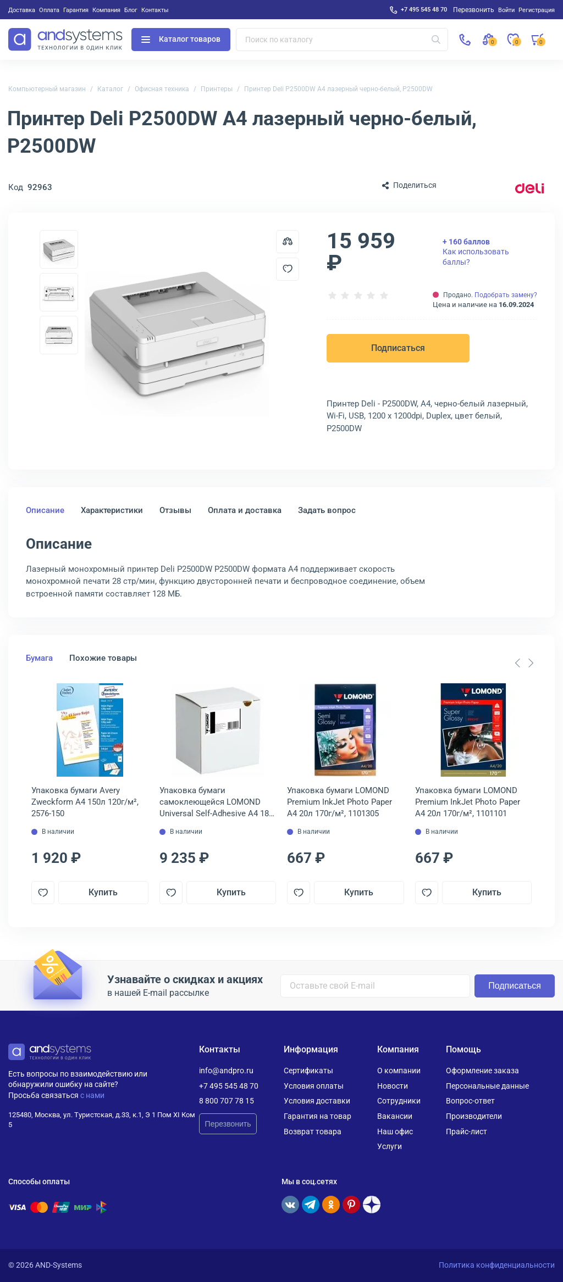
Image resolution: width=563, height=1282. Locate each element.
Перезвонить (228, 1123)
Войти (506, 10)
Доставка (21, 10)
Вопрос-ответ (470, 1100)
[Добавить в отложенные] (287, 269)
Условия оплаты (314, 1086)
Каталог (110, 89)
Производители (474, 1116)
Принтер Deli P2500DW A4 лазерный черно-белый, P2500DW (338, 89)
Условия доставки (317, 1100)
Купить (103, 892)
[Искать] (436, 39)
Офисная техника (162, 89)
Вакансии (394, 1116)
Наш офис (395, 1131)
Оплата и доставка (245, 510)
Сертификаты (308, 1070)
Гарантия (76, 10)
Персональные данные (487, 1086)
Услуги (389, 1146)
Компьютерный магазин (47, 89)
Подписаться (398, 348)
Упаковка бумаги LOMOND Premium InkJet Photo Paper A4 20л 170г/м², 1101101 (467, 801)
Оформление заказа (482, 1070)
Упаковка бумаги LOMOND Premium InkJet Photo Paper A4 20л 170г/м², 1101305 (339, 801)
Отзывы (175, 510)
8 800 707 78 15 (226, 1100)
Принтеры (217, 89)
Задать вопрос (327, 510)
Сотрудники (399, 1100)
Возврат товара (312, 1131)
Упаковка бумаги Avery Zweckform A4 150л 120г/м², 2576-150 (85, 801)
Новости (392, 1086)
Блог (130, 10)
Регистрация (536, 10)
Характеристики (112, 510)
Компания (106, 10)
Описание (45, 510)
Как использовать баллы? (476, 251)
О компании (399, 1070)
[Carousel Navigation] (524, 663)
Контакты (155, 10)
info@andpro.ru (226, 1070)
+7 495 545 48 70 (424, 9)
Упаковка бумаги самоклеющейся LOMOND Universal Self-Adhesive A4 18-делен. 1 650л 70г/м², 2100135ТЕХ (215, 802)
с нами (92, 1095)
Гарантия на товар (317, 1116)
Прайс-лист (466, 1131)
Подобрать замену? (505, 295)
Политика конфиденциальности (497, 1265)
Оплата (49, 10)
